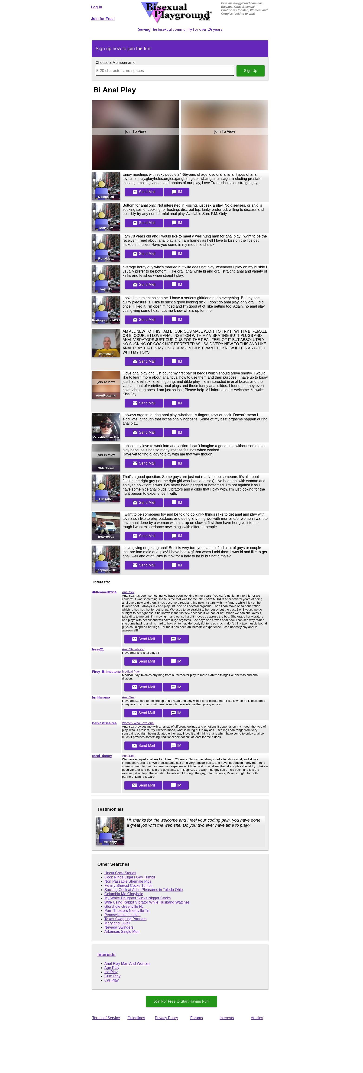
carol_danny (102, 756)
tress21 (98, 649)
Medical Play (131, 671)
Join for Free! (103, 19)
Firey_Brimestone (106, 671)
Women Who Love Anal (138, 723)
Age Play (111, 968)
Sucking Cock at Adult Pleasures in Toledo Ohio (143, 890)
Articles (257, 1018)
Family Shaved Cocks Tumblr (128, 886)
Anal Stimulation (133, 649)
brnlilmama (101, 697)
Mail (144, 192)
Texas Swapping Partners (125, 919)
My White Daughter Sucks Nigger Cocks (137, 898)
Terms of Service (106, 1018)
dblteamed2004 (104, 592)
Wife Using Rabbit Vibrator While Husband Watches (147, 902)
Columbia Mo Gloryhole (123, 894)
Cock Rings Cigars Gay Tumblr (130, 877)
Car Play (111, 980)
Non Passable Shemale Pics (127, 881)
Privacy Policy (166, 1018)
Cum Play (112, 976)
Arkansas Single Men (121, 931)
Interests (106, 954)
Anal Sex (128, 592)
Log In (96, 7)
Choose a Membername (116, 63)
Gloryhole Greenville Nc (124, 906)
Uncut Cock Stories (120, 873)
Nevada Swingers (118, 927)
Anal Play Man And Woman (126, 964)
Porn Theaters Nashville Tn (126, 911)
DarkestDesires (104, 723)
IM (176, 192)
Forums (196, 1018)
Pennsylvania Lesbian (122, 915)
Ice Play (111, 972)
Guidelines (136, 1018)
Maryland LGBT (117, 923)
